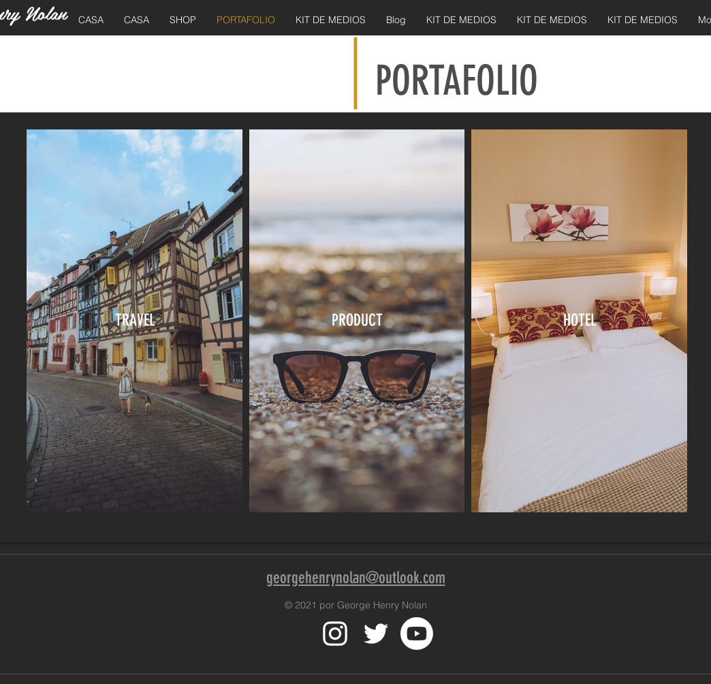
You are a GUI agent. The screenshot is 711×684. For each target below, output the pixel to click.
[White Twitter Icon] (376, 633)
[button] (182, 20)
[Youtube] (416, 633)
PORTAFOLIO (456, 81)
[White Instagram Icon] (335, 633)
